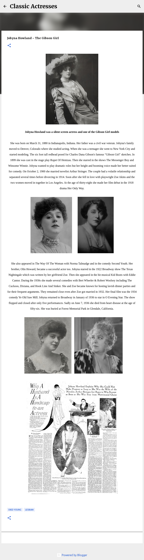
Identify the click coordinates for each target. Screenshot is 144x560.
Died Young (14, 510)
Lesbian (29, 510)
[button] (9, 45)
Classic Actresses (33, 6)
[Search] (62, 6)
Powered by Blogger (72, 555)
